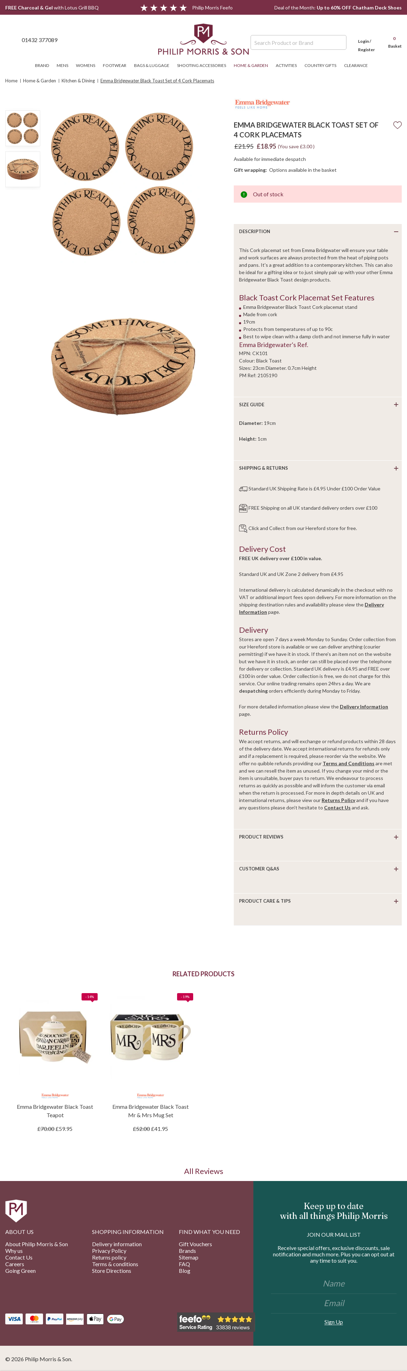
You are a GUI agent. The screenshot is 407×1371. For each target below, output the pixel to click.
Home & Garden (253, 65)
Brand (44, 65)
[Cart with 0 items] (391, 39)
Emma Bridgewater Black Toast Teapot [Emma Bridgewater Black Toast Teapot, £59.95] (55, 1110)
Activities (288, 65)
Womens (87, 65)
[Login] (366, 39)
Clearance (358, 65)
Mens (64, 65)
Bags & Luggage (154, 65)
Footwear (117, 65)
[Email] (334, 1304)
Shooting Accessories (203, 65)
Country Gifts (322, 65)
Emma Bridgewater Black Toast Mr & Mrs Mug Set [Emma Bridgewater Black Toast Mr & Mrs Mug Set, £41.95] (150, 1110)
